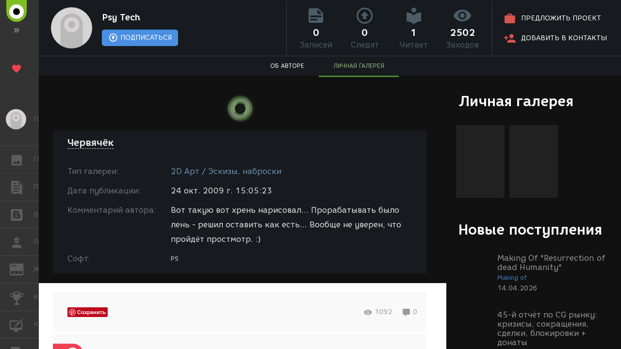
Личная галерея (515, 101)
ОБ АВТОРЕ (287, 65)
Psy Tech (121, 17)
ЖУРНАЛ (21, 268)
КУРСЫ (21, 324)
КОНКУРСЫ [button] (21, 297)
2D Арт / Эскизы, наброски (226, 171)
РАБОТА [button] (21, 241)
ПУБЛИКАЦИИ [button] (21, 187)
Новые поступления (530, 229)
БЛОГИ (21, 214)
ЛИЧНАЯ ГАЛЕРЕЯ (358, 65)
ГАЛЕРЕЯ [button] (21, 159)
